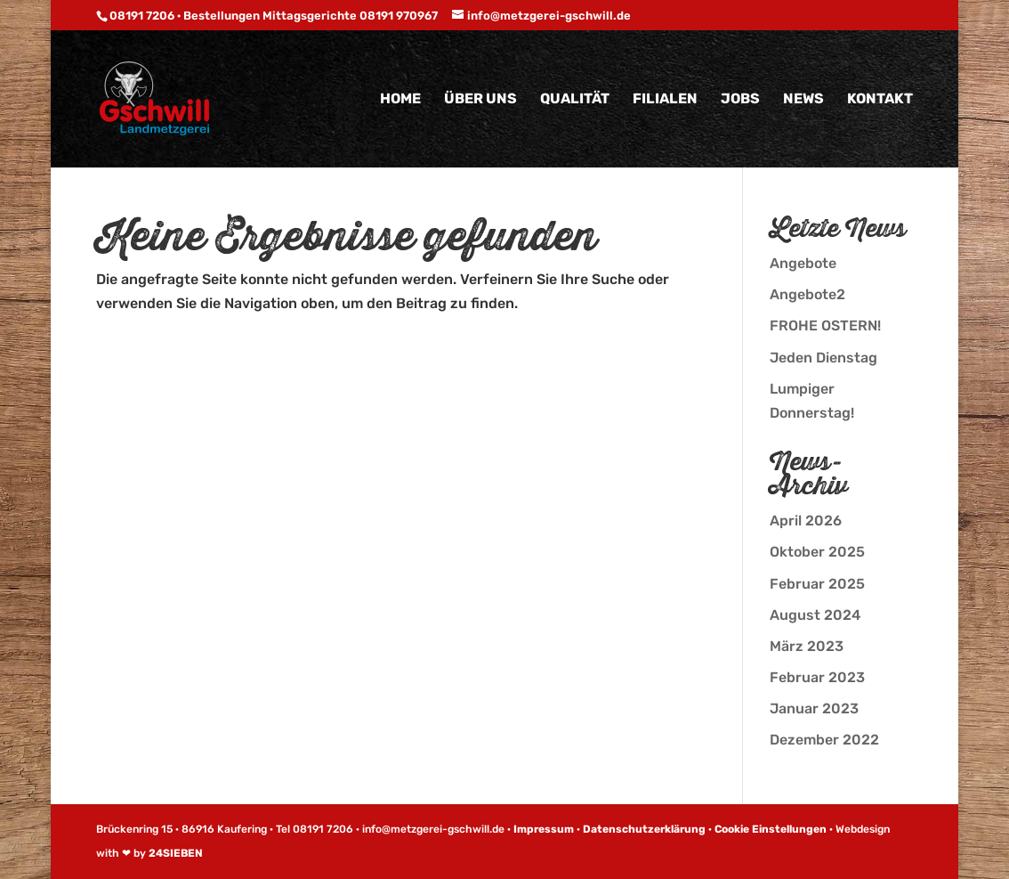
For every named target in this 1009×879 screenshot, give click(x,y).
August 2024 (815, 614)
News (803, 100)
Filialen (665, 100)
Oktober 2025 (817, 551)
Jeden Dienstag (823, 357)
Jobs (740, 100)
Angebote (803, 263)
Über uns (480, 100)
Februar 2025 (817, 583)
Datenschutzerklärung (644, 829)
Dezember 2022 (824, 739)
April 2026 (806, 520)
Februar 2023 (817, 677)
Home (400, 100)
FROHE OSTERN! (825, 325)
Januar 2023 (814, 708)
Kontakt (880, 100)
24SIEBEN (176, 853)
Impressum (543, 829)
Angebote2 (807, 294)
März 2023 (807, 646)
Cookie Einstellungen (770, 829)
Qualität (574, 100)
